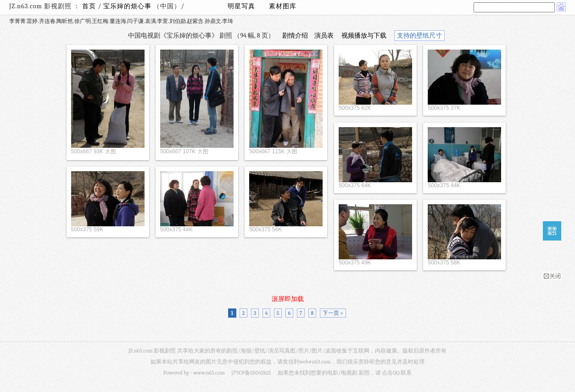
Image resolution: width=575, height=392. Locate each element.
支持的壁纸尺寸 (419, 35)
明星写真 (241, 6)
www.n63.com (208, 373)
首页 (89, 6)
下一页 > (333, 313)
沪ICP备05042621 (251, 373)
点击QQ (390, 373)
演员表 (324, 35)
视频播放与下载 (363, 35)
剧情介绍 (295, 35)
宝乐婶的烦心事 (128, 6)
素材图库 (282, 6)
